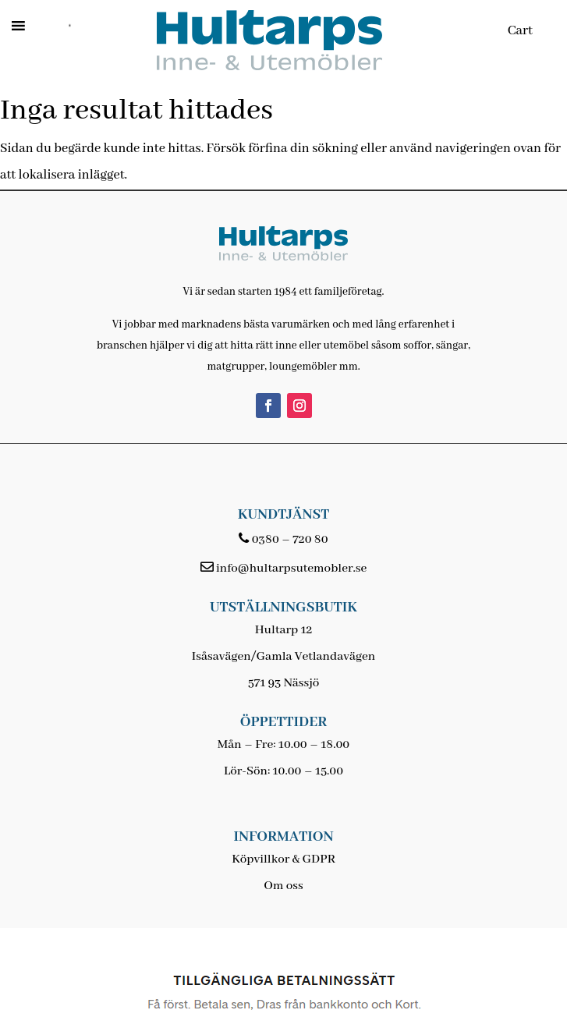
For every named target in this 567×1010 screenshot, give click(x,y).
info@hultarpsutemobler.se (291, 568)
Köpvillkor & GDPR (283, 859)
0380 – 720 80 (290, 540)
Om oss (283, 886)
